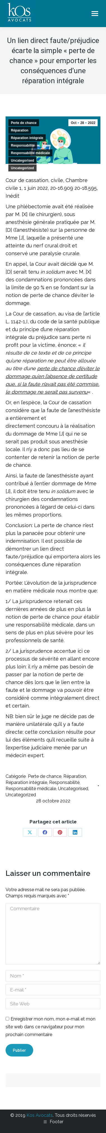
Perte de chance (24, 123)
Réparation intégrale (27, 138)
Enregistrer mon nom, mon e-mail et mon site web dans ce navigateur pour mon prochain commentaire (50, 1026)
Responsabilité (23, 145)
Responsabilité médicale (30, 153)
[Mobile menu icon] (94, 13)
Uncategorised (22, 160)
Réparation (19, 130)
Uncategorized (22, 168)
